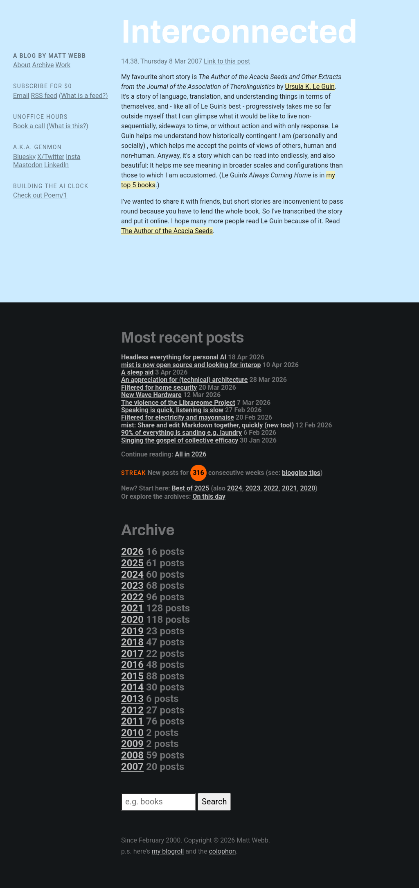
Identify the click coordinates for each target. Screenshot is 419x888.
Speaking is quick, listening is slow (172, 410)
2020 (307, 488)
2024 (234, 488)
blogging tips (301, 473)
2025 (132, 563)
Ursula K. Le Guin (310, 87)
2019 (132, 631)
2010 (132, 732)
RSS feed (44, 96)
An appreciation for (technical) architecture (184, 380)
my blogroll (168, 851)
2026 (132, 551)
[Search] (158, 802)
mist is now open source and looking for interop (191, 365)
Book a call (29, 126)
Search (214, 801)
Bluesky (24, 157)
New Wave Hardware (151, 395)
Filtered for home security (159, 387)
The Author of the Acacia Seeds (167, 231)
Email (21, 96)
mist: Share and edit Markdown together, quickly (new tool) (207, 425)
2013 (132, 698)
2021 (289, 488)
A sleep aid (137, 372)
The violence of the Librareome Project (178, 403)
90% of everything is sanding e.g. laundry (181, 432)
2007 (132, 766)
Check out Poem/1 (40, 195)
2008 (132, 755)
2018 (132, 642)
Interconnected (239, 32)
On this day (208, 496)
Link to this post (227, 61)
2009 (132, 743)
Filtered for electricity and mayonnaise (177, 417)
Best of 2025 (191, 488)
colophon (222, 851)
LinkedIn (56, 165)
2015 (132, 676)
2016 (132, 664)
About (22, 65)
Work (62, 65)
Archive (43, 65)
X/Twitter (50, 157)
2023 (253, 488)
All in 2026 (190, 454)
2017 (132, 653)
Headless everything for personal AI (173, 357)
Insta (73, 157)
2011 (132, 721)
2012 (132, 710)
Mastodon (28, 165)
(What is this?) (67, 126)
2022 (271, 488)
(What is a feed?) (83, 96)
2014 (132, 687)
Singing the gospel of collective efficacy (179, 440)
